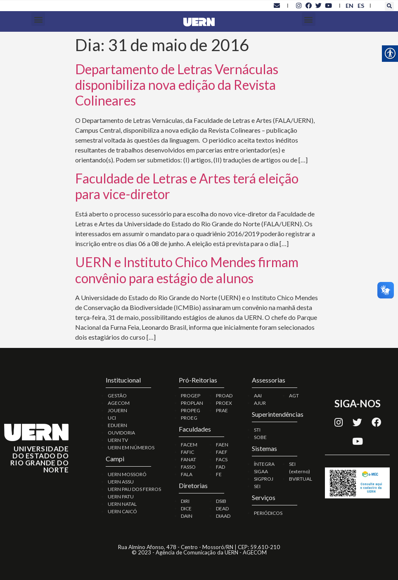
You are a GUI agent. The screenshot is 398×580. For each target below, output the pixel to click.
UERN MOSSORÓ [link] (127, 474)
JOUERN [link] (117, 410)
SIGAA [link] (261, 471)
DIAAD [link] (223, 516)
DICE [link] (186, 508)
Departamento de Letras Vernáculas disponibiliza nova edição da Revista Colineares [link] (176, 85)
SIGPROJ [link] (263, 479)
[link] (277, 5)
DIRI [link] (185, 501)
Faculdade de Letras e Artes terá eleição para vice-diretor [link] (186, 186)
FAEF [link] (221, 452)
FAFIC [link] (187, 452)
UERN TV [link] (118, 440)
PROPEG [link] (190, 410)
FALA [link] (186, 474)
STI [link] (257, 430)
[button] (389, 6)
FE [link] (219, 474)
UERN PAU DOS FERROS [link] (134, 489)
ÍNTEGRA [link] (264, 464)
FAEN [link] (222, 444)
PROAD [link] (224, 395)
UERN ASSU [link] (121, 482)
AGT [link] (294, 395)
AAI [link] (258, 395)
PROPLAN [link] (192, 403)
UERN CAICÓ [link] (122, 511)
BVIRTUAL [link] (300, 479)
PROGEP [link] (190, 395)
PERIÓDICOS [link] (268, 513)
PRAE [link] (222, 410)
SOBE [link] (260, 437)
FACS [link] (221, 459)
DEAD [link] (222, 508)
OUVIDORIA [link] (121, 433)
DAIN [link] (186, 516)
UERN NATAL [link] (122, 504)
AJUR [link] (260, 403)
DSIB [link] (221, 501)
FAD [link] (220, 467)
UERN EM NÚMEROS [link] (131, 447)
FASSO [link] (188, 467)
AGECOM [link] (119, 403)
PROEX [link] (224, 403)
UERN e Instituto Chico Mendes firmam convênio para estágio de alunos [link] (186, 270)
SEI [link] (257, 486)
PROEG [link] (189, 418)
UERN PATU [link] (121, 496)
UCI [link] (112, 418)
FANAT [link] (188, 459)
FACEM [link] (189, 444)
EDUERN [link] (117, 425)
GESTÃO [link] (117, 395)
